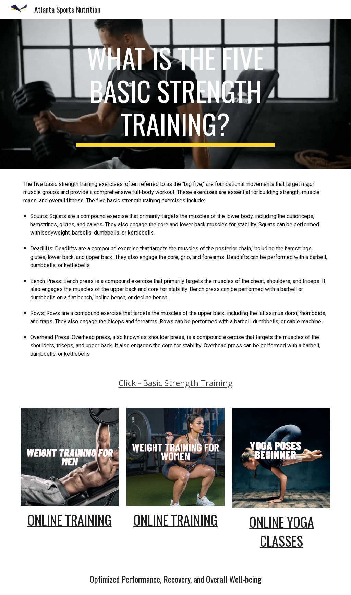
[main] (175, 94)
